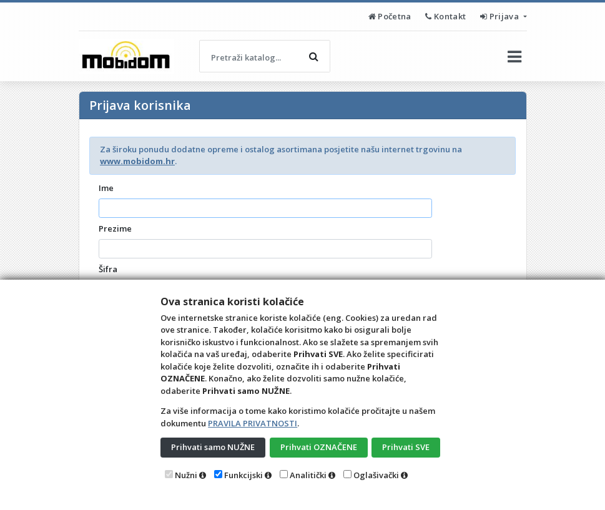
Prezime (115, 228)
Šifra (108, 269)
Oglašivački (376, 475)
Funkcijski (243, 475)
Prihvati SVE (406, 447)
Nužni (186, 475)
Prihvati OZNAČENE (318, 447)
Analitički (308, 475)
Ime (106, 188)
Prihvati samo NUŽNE (213, 447)
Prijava (500, 16)
